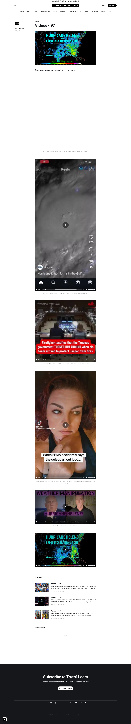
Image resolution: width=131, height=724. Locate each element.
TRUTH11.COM (19, 29)
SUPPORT (103, 11)
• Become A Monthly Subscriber (78, 702)
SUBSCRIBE (95, 11)
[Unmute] (87, 289)
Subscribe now (65, 688)
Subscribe (112, 5)
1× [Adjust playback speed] (83, 289)
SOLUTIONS (63, 11)
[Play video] (65, 225)
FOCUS (36, 11)
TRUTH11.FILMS (84, 11)
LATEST (29, 11)
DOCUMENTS (73, 11)
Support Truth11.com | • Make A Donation (55, 702)
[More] (110, 11)
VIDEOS (55, 11)
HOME (22, 11)
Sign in (104, 5)
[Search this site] (15, 5)
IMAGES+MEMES (45, 11)
